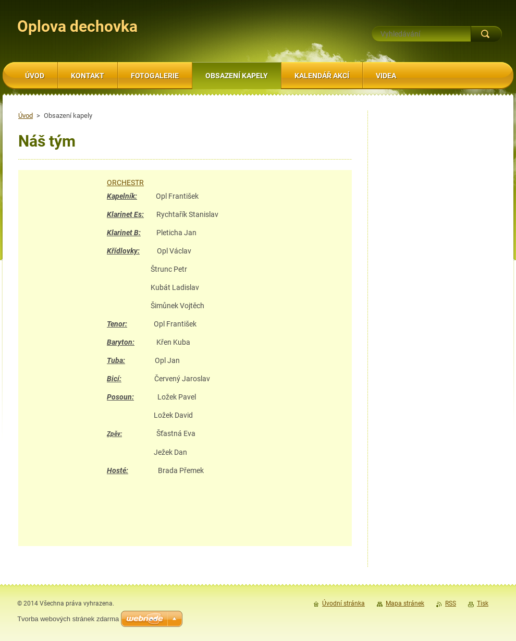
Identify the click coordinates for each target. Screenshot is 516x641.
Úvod (25, 115)
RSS (450, 603)
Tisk (482, 603)
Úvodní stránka (343, 603)
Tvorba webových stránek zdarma (68, 619)
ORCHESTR (125, 182)
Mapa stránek (405, 603)
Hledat (486, 34)
